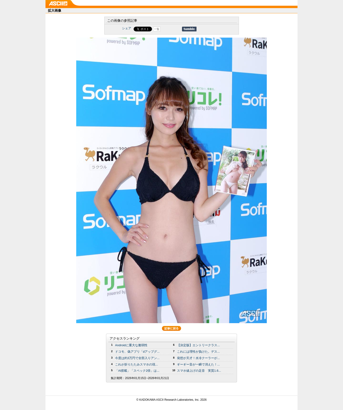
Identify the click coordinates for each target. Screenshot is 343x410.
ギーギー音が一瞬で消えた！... (198, 364)
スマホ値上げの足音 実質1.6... (199, 370)
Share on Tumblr (189, 29)
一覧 (156, 29)
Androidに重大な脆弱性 (131, 345)
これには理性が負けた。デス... (198, 351)
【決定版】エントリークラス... (198, 345)
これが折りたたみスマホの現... (136, 364)
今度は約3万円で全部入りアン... (137, 358)
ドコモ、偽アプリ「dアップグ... (137, 351)
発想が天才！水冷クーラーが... (198, 358)
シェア (126, 28)
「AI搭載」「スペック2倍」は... (137, 370)
